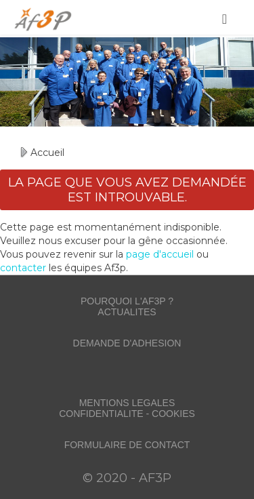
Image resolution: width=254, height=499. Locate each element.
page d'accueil (160, 254)
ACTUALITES (127, 311)
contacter (23, 268)
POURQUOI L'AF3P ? (127, 301)
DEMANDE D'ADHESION (127, 343)
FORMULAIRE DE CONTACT (127, 444)
